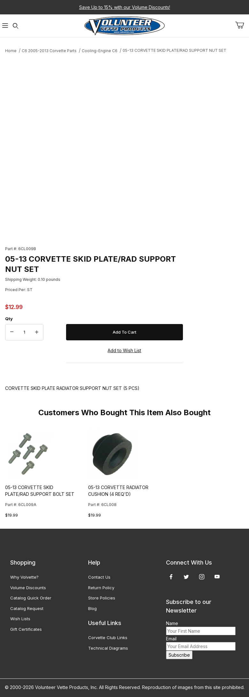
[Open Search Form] (16, 25)
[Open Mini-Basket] (242, 25)
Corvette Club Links (107, 637)
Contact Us (99, 577)
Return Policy (101, 587)
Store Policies (101, 597)
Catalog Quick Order (30, 597)
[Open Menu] (5, 25)
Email (171, 638)
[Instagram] (201, 577)
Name (172, 623)
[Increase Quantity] (36, 332)
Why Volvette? (24, 577)
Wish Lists (20, 618)
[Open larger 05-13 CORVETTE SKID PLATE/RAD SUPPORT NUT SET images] (94, 147)
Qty (9, 318)
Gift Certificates (26, 629)
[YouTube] (217, 577)
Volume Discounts (28, 587)
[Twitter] (186, 577)
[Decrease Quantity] (11, 332)
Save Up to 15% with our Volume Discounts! (124, 7)
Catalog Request (26, 608)
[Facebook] (171, 577)
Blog (92, 608)
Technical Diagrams (108, 648)
